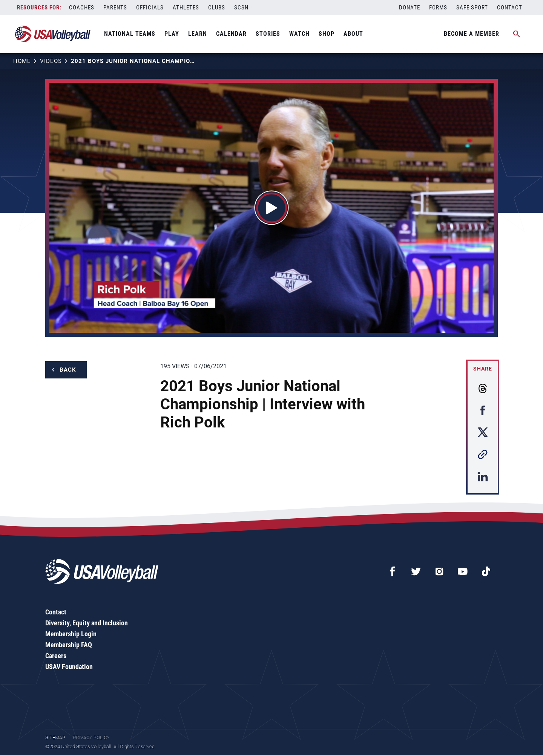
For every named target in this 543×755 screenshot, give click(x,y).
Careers (55, 656)
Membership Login (71, 634)
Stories (268, 33)
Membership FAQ (68, 645)
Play (171, 33)
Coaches (81, 7)
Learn (197, 33)
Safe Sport (472, 7)
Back (68, 369)
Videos (51, 61)
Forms (438, 7)
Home (22, 61)
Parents (115, 7)
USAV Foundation (69, 667)
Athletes (186, 7)
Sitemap (55, 737)
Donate (409, 7)
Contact (509, 7)
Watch (299, 33)
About (353, 33)
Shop (326, 33)
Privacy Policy (91, 737)
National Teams (129, 33)
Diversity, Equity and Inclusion (86, 623)
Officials (150, 7)
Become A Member (471, 33)
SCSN (241, 7)
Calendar (231, 33)
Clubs (216, 7)
